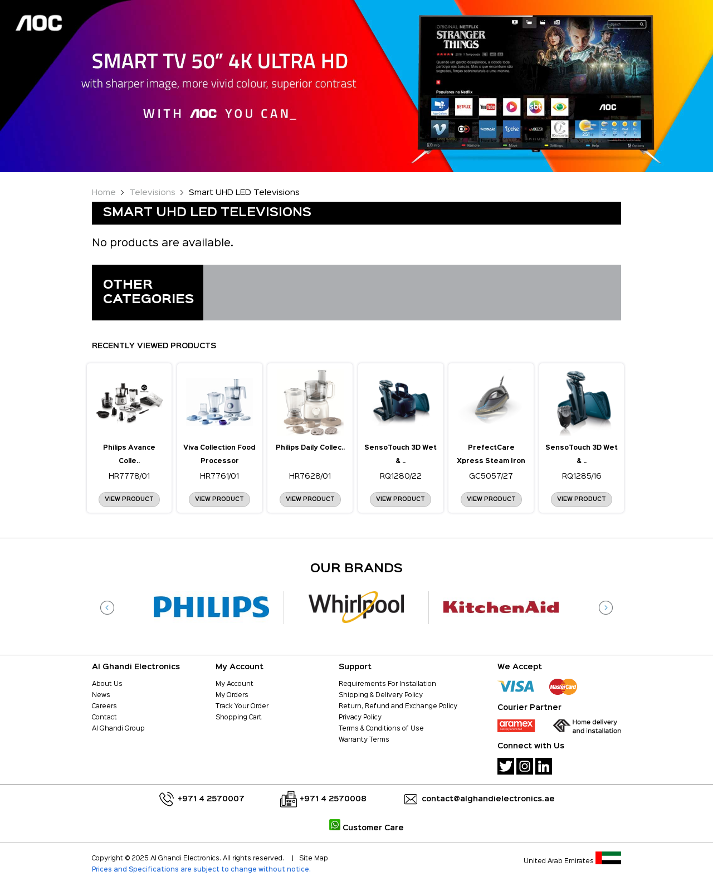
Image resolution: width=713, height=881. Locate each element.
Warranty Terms (364, 740)
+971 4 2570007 (211, 799)
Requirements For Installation (387, 684)
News (101, 695)
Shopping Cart (239, 718)
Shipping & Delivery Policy (381, 695)
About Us (107, 684)
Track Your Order (242, 706)
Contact (104, 718)
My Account (234, 684)
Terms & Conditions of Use (381, 729)
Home (104, 192)
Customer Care (366, 828)
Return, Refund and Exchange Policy (398, 706)
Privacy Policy (360, 718)
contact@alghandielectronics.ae (488, 799)
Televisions (152, 192)
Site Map (313, 858)
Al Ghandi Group (118, 729)
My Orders (232, 695)
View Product (129, 499)
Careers (104, 706)
